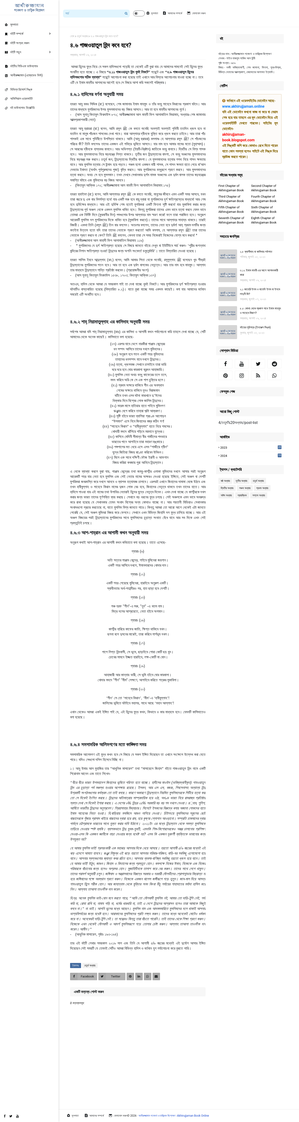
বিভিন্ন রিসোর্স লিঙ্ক (18, 89)
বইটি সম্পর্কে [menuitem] (14, 34)
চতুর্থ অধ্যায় (82, 36)
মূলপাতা (152, 13)
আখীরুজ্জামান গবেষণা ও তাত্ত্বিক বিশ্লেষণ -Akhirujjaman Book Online (174, 1115)
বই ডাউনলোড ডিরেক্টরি (20, 108)
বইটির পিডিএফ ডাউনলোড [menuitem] (21, 66)
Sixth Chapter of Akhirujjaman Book (264, 210)
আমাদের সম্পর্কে (172, 13)
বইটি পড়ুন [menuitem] (13, 52)
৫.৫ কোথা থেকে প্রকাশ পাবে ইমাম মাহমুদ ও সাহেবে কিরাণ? (260, 311)
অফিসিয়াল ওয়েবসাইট (19, 98)
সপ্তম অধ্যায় (259, 495)
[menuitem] (29, 75)
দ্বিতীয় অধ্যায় (227, 488)
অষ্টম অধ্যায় (226, 495)
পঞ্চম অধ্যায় (244, 488)
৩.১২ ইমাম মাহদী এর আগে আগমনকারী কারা (259, 273)
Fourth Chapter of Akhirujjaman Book (264, 199)
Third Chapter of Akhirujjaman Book (231, 199)
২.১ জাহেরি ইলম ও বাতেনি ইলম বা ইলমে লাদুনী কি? (260, 292)
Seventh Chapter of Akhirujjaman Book (231, 220)
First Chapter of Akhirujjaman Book (231, 188)
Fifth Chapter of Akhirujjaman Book (231, 210)
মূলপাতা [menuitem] (11, 24)
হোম (72, 36)
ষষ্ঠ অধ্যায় (225, 481)
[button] (139, 13)
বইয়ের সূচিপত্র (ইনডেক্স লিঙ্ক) (255, 327)
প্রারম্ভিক (242, 495)
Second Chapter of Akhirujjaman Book (264, 188)
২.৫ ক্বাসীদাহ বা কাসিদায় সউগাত (256, 251)
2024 (250, 456)
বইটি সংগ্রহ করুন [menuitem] (17, 43)
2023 (250, 447)
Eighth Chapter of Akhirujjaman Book (264, 220)
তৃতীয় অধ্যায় (241, 481)
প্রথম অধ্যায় (262, 488)
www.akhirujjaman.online (243, 106)
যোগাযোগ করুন (196, 13)
